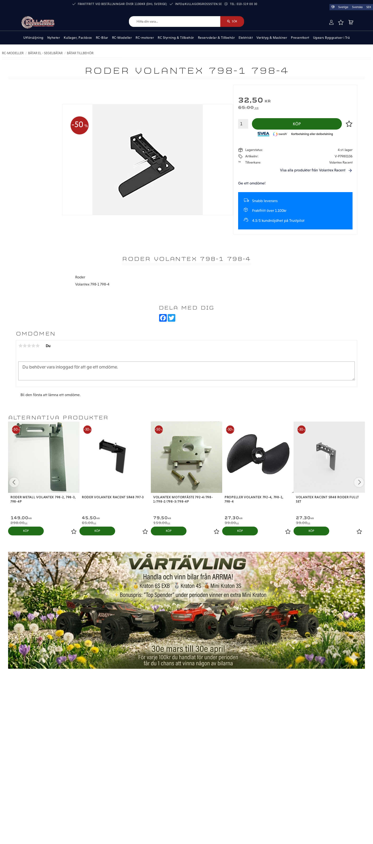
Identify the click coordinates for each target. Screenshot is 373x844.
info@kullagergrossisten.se (198, 4)
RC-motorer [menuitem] (145, 37)
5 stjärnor (37, 346)
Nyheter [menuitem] (53, 37)
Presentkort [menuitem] (300, 37)
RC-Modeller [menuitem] (122, 37)
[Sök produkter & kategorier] (174, 21)
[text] (295, 100)
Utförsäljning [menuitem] (33, 37)
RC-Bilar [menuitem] (102, 37)
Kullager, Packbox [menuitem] (78, 37)
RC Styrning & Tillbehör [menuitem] (176, 37)
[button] (340, 22)
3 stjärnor (29, 346)
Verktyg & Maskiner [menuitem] (271, 37)
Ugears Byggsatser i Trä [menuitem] (331, 37)
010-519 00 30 (247, 4)
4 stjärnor (33, 346)
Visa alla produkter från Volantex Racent (312, 170)
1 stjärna (20, 346)
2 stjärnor (25, 346)
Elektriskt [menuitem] (246, 37)
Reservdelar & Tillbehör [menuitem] (216, 37)
